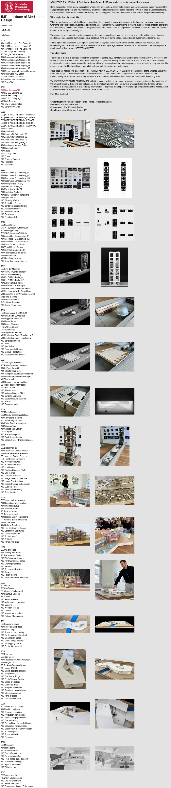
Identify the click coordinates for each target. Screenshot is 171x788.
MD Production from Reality (13, 715)
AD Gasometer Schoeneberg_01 (15, 173)
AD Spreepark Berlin (10, 148)
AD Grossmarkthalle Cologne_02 (15, 60)
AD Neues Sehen (8, 321)
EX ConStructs (7, 588)
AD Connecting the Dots (11, 418)
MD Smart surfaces (9, 751)
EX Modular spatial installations (14, 415)
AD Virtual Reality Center (12, 247)
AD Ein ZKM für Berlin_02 (12, 280)
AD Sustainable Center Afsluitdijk (15, 660)
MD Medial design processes (13, 671)
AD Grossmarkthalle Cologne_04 (15, 65)
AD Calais (5, 151)
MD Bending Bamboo (10, 341)
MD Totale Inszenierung (11, 437)
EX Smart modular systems (13, 500)
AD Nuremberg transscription (13, 503)
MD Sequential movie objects (14, 726)
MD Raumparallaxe (9, 599)
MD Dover (5, 156)
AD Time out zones (9, 509)
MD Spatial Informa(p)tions (13, 355)
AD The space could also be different (17, 374)
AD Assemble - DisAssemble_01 (15, 236)
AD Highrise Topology (10, 525)
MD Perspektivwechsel (11, 209)
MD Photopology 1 (9, 536)
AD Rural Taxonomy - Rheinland (15, 195)
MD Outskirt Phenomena (12, 616)
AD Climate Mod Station (11, 429)
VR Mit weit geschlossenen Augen (16, 376)
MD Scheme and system (12, 569)
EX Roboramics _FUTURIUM (14, 313)
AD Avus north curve (10, 506)
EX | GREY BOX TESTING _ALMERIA (18, 117)
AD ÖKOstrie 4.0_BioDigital (13, 286)
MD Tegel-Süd (7, 82)
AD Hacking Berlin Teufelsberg (14, 517)
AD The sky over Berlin (11, 553)
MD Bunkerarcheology (11, 465)
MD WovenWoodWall (10, 462)
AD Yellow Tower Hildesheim (13, 272)
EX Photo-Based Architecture (14, 365)
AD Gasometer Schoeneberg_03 (15, 178)
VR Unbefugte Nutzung (11, 258)
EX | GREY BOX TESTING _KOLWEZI (18, 120)
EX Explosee (6, 654)
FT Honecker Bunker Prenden (14, 456)
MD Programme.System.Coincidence (17, 786)
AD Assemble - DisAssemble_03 (15, 242)
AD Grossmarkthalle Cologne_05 (15, 68)
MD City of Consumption (11, 104)
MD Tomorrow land (9, 404)
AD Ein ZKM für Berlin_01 (12, 277)
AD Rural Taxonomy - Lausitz (13, 244)
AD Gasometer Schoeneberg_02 (15, 175)
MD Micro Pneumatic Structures (15, 578)
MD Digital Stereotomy (11, 305)
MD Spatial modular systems (13, 399)
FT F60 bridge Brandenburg (13, 52)
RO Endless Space (9, 327)
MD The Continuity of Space (13, 528)
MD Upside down (8, 467)
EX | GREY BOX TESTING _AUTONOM (18, 126)
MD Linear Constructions (12, 481)
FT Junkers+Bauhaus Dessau (14, 665)
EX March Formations (10, 412)
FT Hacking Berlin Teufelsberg (14, 520)
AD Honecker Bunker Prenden (14, 453)
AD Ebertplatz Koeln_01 (11, 186)
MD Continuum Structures (12, 531)
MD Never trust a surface (12, 613)
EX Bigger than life (9, 448)
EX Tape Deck (7, 657)
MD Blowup (6, 572)
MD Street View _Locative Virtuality (16, 729)
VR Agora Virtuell (8, 198)
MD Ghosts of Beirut (10, 211)
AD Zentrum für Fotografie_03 (14, 140)
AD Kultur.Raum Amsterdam (13, 423)
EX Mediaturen (7, 745)
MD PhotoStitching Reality (12, 679)
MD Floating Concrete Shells (13, 470)
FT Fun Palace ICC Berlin (12, 77)
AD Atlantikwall (7, 131)
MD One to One (8, 473)
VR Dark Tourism (8, 101)
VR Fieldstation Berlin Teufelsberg (16, 338)
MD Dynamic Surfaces (11, 396)
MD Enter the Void (9, 492)
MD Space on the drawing (12, 632)
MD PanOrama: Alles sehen (13, 561)
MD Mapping (6, 605)
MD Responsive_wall (10, 674)
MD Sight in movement (11, 764)
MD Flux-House (8, 214)
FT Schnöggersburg (9, 230)
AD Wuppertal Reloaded (11, 319)
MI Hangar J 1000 (9, 668)
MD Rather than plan (10, 783)
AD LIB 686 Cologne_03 (11, 98)
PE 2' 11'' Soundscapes (11, 778)
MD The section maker (11, 699)
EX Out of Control (8, 550)
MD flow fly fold (7, 346)
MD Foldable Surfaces (11, 476)
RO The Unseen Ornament (13, 459)
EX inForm (5, 586)
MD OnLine (6, 610)
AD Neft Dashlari (8, 255)
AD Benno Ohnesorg (10, 324)
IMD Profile (6, 30)
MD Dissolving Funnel (10, 534)
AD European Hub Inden (12, 283)
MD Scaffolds (7, 165)
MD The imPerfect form (11, 753)
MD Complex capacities (11, 712)
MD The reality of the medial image (16, 723)
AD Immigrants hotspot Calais (14, 145)
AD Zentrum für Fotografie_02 (14, 137)
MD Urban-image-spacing (12, 641)
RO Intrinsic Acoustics (10, 302)
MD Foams (6, 401)
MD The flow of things (10, 676)
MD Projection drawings (11, 762)
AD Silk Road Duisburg (11, 275)
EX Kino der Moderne (10, 269)
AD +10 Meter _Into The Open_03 (16, 49)
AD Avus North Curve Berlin (13, 316)
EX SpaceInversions (10, 624)
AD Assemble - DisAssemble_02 (15, 239)
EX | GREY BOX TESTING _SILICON (17, 123)
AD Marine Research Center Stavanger (18, 71)
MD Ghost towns (8, 390)
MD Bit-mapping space (11, 643)
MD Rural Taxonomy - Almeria (14, 261)
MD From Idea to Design (12, 349)
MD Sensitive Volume (10, 107)
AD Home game (8, 748)
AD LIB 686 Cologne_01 (11, 93)
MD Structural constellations (13, 690)
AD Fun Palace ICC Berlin (12, 74)
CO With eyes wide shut (11, 363)
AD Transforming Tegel (11, 371)
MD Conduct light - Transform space (17, 440)
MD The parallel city (9, 720)
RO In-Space (6, 432)
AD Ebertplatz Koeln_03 (11, 192)
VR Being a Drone (9, 297)
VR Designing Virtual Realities (14, 382)
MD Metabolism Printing (11, 490)
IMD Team (5, 35)
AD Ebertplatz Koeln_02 (11, 189)
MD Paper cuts (7, 737)
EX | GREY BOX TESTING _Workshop (18, 115)
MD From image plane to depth (14, 759)
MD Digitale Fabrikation (11, 352)
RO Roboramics (8, 330)
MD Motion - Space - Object (13, 393)
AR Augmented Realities (11, 332)
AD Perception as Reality (12, 184)
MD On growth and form (11, 756)
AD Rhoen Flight (8, 630)
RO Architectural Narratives (13, 79)
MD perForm (6, 566)
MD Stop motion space (11, 638)
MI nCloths (5, 597)
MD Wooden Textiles (10, 608)
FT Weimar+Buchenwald (12, 591)
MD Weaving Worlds (10, 200)
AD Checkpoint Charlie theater (14, 451)
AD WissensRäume (9, 426)
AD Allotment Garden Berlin (13, 250)
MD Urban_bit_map (9, 685)
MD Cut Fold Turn (9, 487)
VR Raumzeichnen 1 (10, 299)
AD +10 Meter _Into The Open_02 (16, 46)
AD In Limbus (7, 129)
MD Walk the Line (9, 767)
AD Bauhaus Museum (10, 594)
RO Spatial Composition (11, 434)
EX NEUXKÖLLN (8, 225)
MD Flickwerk (7, 162)
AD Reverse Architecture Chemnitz (16, 288)
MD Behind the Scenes (11, 203)
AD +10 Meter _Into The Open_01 (16, 43)
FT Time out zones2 (9, 514)
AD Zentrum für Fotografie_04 (14, 142)
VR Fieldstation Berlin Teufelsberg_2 (17, 335)
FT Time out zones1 (9, 511)
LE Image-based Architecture (13, 385)
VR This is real (7, 379)
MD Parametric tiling (10, 542)
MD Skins (5, 344)
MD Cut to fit (6, 539)
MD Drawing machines (11, 564)
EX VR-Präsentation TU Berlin (14, 233)
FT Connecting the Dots (11, 420)
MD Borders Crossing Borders (14, 206)
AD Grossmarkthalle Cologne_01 (15, 57)
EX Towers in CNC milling (12, 706)
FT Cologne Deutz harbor (12, 54)
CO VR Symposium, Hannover (14, 228)
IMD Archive (6, 25)
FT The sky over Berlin (11, 555)
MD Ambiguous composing (13, 602)
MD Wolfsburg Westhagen (12, 558)
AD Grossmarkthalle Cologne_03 (15, 63)
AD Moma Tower (8, 522)
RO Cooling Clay (8, 154)
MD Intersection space (11, 693)
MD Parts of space (9, 696)
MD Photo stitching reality (12, 646)
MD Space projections (10, 682)
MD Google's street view (11, 687)
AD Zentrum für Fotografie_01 (14, 134)
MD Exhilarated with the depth (14, 635)
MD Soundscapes (9, 731)
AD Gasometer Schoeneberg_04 (15, 181)
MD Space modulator (10, 734)
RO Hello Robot (8, 388)
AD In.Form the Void (10, 368)
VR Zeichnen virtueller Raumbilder (16, 291)
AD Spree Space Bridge (11, 627)
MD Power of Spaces (10, 159)
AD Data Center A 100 (10, 90)
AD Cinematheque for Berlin (13, 253)
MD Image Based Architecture (14, 478)
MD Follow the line (9, 575)
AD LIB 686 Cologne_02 (11, 96)
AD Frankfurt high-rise (10, 709)
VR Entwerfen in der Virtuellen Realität (18, 294)
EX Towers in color (9, 775)
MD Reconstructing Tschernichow (15, 484)
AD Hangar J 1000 (9, 662)
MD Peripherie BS (9, 217)
